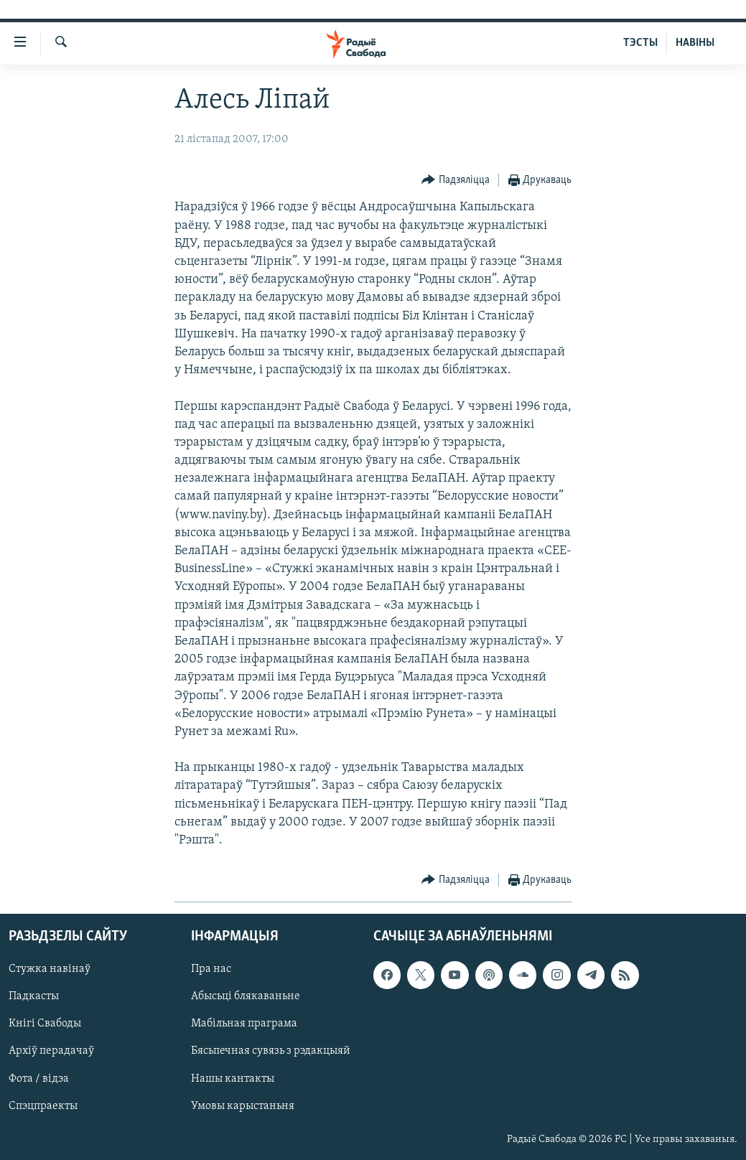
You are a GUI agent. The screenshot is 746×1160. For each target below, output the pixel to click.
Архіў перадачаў (51, 1051)
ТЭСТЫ (640, 43)
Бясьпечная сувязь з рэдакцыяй (270, 1051)
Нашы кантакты (232, 1079)
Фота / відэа (39, 1079)
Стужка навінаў (49, 970)
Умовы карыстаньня (242, 1106)
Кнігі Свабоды (45, 1024)
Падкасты (34, 997)
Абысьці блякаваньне (245, 997)
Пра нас (211, 970)
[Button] (455, 180)
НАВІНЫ (695, 43)
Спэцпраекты (43, 1106)
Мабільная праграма (244, 1024)
